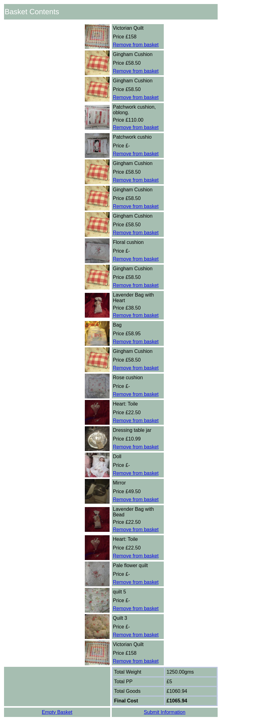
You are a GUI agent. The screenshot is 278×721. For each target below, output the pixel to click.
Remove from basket (136, 44)
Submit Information (164, 712)
